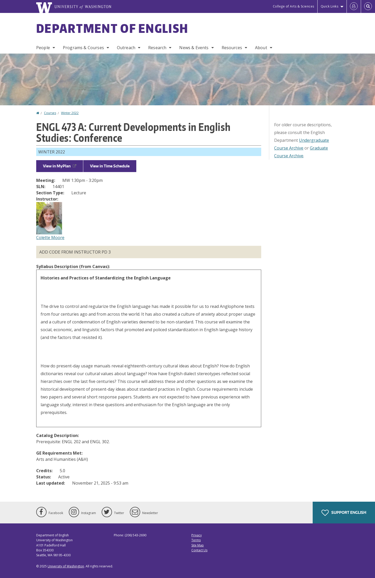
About (261, 47)
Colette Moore (50, 237)
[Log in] (354, 6)
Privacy (196, 535)
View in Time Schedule (110, 166)
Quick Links (330, 6)
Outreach (126, 47)
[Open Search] (368, 6)
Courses (50, 113)
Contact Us (199, 550)
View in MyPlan (59, 166)
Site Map (197, 545)
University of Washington (66, 566)
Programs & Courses (83, 47)
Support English (343, 512)
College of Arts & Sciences (293, 6)
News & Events (193, 47)
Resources (232, 47)
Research (157, 47)
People (43, 47)
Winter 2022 (70, 113)
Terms (196, 540)
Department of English (112, 28)
